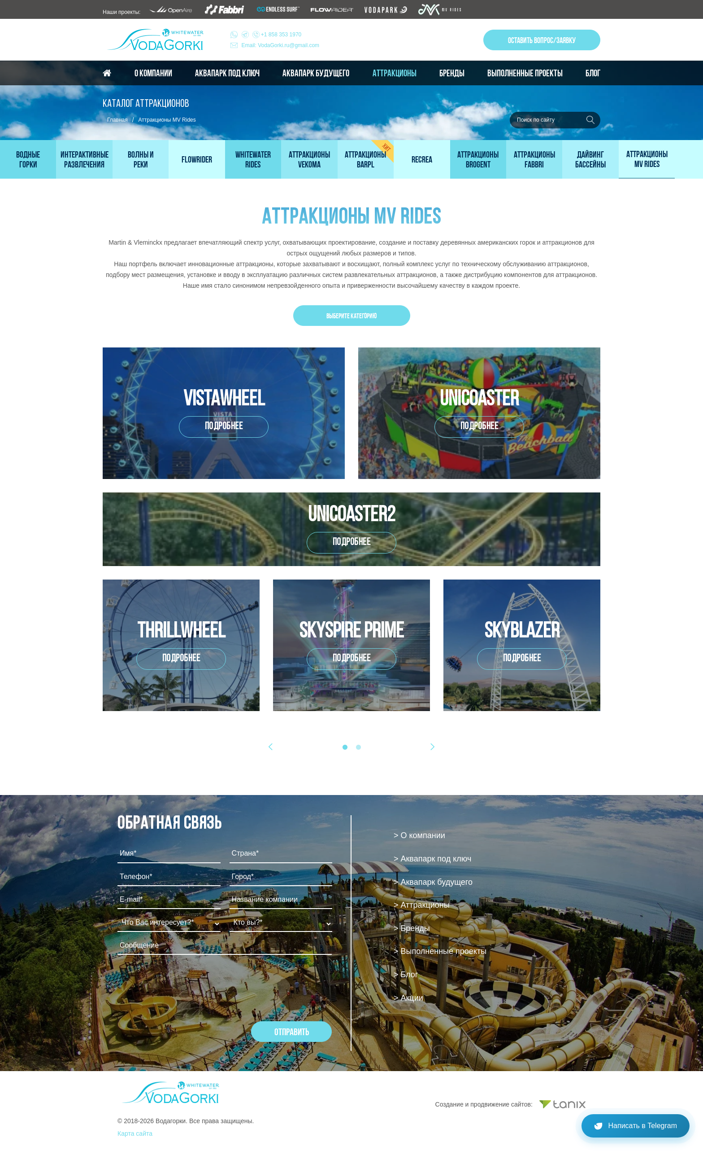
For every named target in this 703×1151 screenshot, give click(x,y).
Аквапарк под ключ (227, 73)
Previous (273, 746)
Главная (117, 120)
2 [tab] (358, 747)
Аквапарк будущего (315, 73)
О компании (153, 73)
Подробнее (224, 427)
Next (429, 746)
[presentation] (185, 985)
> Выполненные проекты (440, 951)
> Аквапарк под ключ (432, 858)
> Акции (408, 997)
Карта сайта (134, 1133)
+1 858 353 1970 (272, 34)
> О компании (419, 835)
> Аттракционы (422, 905)
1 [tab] (344, 747)
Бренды (451, 73)
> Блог (406, 974)
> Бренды (412, 928)
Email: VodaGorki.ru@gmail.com (281, 45)
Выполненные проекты (525, 73)
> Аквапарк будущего (433, 882)
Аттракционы (395, 73)
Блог (593, 73)
